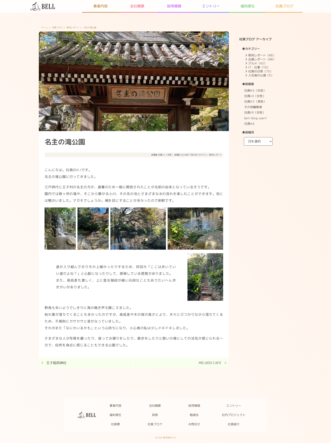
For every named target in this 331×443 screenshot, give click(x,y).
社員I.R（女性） (254, 112)
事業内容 (115, 406)
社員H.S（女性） (255, 90)
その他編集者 (253, 107)
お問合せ (194, 424)
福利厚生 (115, 415)
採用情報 (194, 406)
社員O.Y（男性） (255, 101)
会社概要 (155, 406)
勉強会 (194, 415)
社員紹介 (234, 424)
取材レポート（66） (262, 55)
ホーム (44, 27)
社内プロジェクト (234, 415)
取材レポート (73, 27)
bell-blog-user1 (255, 118)
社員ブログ (57, 27)
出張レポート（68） (262, 59)
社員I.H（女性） (166, 154)
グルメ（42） (257, 63)
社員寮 (115, 424)
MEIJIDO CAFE (210, 362)
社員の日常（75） (260, 71)
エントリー (234, 406)
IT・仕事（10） (259, 67)
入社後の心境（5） (261, 75)
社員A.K (249, 124)
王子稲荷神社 (56, 362)
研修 (155, 415)
